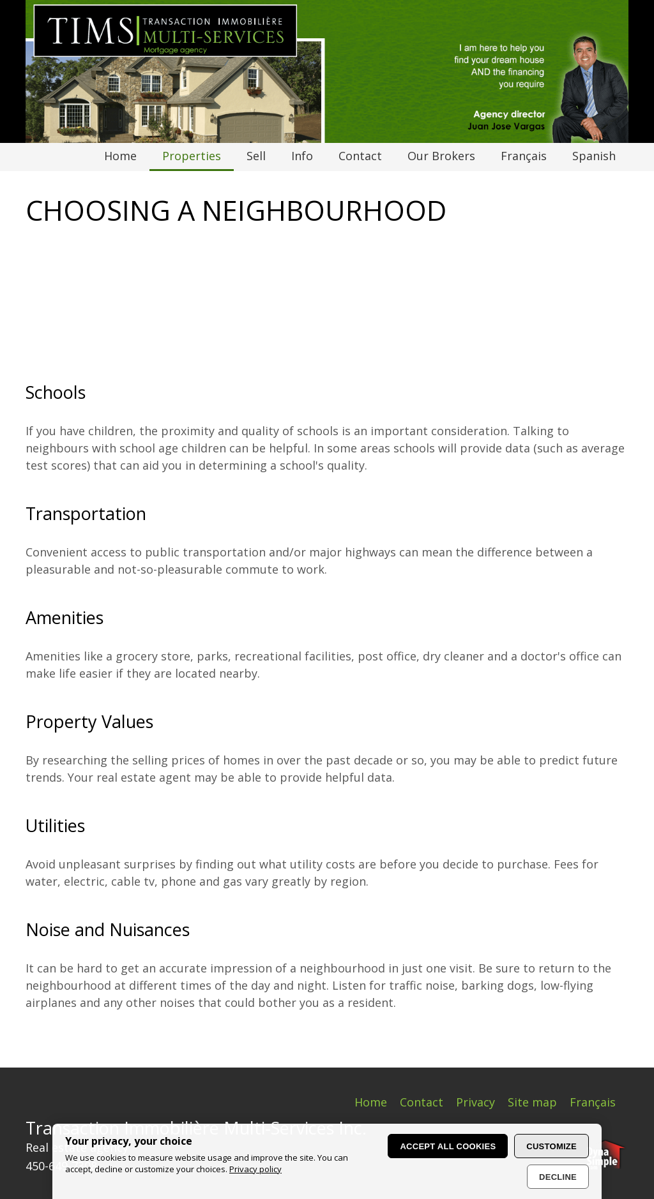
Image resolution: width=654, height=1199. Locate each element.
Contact (421, 1102)
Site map (532, 1102)
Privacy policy (255, 1169)
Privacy (475, 1102)
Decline (558, 1177)
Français (593, 1102)
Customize (551, 1146)
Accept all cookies (448, 1146)
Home (370, 1102)
